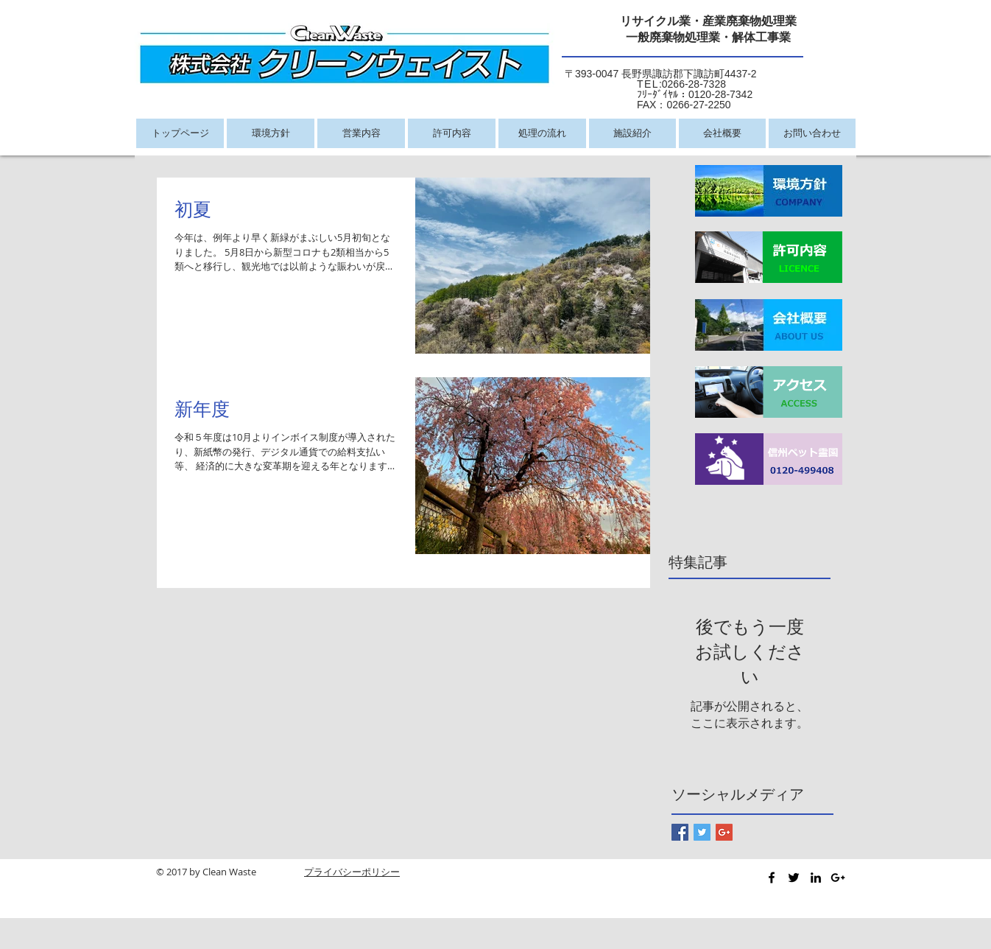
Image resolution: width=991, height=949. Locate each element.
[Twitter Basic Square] (702, 832)
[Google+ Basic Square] (724, 832)
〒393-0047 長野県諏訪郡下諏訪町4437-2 (661, 74)
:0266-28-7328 (645, 84)
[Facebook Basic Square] (679, 832)
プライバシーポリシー (352, 871)
